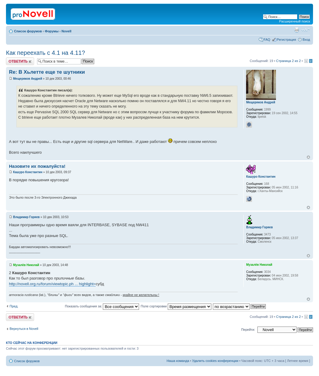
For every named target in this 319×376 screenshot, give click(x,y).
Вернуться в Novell (24, 328)
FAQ (267, 39)
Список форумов (28, 31)
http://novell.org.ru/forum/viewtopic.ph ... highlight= (52, 284)
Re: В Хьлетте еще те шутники (47, 72)
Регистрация (286, 39)
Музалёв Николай (26, 265)
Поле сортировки (176, 306)
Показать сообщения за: (102, 306)
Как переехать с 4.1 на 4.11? (45, 52)
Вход (306, 39)
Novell (66, 31)
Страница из (288, 61)
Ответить (20, 61)
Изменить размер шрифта (305, 30)
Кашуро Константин (27, 172)
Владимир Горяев (26, 217)
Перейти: (248, 329)
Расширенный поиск (294, 21)
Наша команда (178, 361)
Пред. (14, 306)
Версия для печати (296, 30)
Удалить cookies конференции (215, 361)
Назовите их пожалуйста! (37, 166)
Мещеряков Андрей (27, 78)
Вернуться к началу (308, 157)
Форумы (52, 31)
